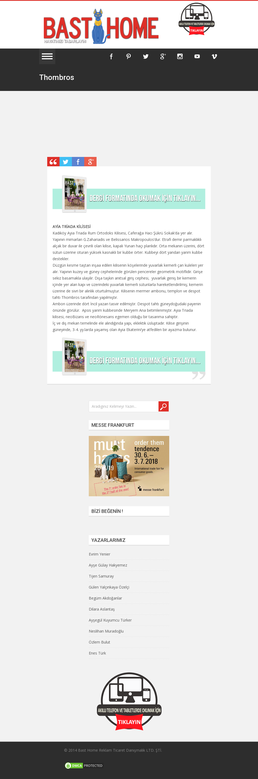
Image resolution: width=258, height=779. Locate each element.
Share (78, 161)
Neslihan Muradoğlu (106, 631)
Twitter (145, 56)
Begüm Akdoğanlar (105, 598)
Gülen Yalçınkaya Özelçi (109, 587)
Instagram (180, 56)
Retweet (66, 161)
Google (162, 56)
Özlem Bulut (99, 642)
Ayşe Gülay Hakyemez (108, 565)
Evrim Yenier (99, 554)
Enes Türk (97, 653)
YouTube (197, 56)
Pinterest (128, 56)
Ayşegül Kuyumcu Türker (110, 620)
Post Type (53, 161)
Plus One (90, 161)
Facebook (111, 56)
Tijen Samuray (101, 576)
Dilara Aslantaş (102, 609)
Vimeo (214, 56)
